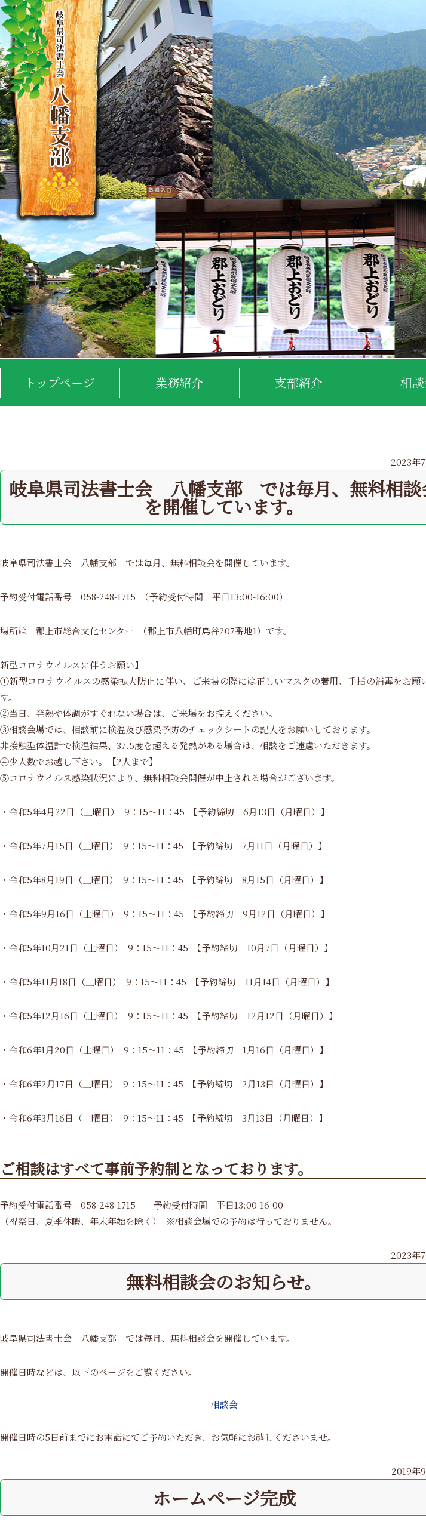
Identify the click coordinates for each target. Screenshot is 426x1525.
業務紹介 (179, 382)
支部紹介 (299, 382)
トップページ (59, 382)
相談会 (224, 1404)
